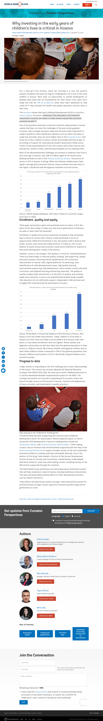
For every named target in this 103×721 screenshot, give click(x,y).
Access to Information (25, 713)
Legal (5, 713)
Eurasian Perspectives (60, 13)
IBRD (21, 719)
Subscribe (91, 511)
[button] (96, 5)
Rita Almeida (45, 32)
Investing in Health (27, 634)
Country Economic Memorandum (55, 444)
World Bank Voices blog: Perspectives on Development (80, 634)
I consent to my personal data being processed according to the (72, 521)
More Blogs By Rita (45, 581)
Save (23, 702)
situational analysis (27, 444)
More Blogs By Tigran (46, 599)
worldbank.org (91, 1)
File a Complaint (94, 713)
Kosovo (54, 499)
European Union (74, 137)
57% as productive (45, 102)
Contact (76, 4)
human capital (25, 115)
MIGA (33, 719)
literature (27, 112)
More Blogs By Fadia (45, 549)
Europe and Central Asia (66, 499)
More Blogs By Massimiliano (48, 564)
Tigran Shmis (55, 32)
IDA (26, 719)
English (22, 36)
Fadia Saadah (17, 32)
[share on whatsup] (3, 365)
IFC (29, 719)
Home (52, 4)
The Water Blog (63, 634)
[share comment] (3, 370)
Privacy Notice (41, 692)
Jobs (34, 713)
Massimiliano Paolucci (31, 32)
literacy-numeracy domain (59, 158)
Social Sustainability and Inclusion (38, 499)
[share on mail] (3, 348)
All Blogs (60, 4)
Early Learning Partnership (31, 450)
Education (22, 499)
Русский (77, 516)
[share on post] (3, 357)
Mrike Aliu (66, 32)
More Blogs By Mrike (45, 616)
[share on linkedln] (3, 361)
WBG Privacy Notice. (74, 523)
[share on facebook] (3, 353)
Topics (68, 4)
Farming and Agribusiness (45, 634)
